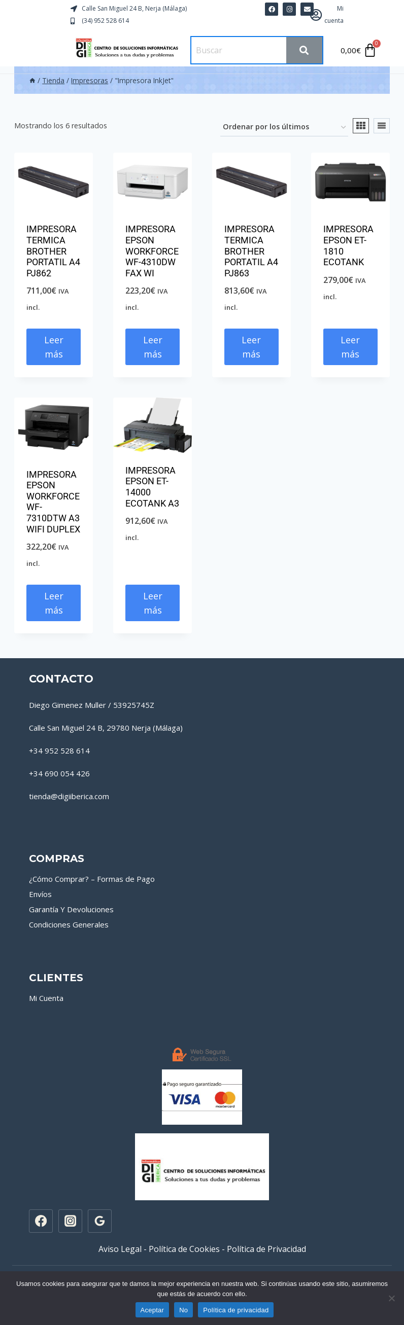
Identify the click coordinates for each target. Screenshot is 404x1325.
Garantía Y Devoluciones (71, 909)
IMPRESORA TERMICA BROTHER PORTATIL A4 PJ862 (53, 251)
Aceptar (152, 1310)
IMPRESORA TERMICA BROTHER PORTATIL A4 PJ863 (251, 251)
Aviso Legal (120, 1249)
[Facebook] (40, 1221)
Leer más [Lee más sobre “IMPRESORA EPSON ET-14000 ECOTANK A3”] (152, 603)
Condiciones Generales (69, 924)
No (183, 1310)
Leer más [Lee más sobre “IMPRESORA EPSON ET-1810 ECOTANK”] (350, 347)
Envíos (40, 894)
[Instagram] (70, 1221)
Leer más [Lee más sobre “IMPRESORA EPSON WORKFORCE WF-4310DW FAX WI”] (152, 347)
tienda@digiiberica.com (69, 796)
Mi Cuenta (46, 998)
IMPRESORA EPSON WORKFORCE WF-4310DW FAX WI (152, 251)
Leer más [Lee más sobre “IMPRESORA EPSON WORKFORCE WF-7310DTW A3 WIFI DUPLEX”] (53, 603)
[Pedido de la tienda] (284, 127)
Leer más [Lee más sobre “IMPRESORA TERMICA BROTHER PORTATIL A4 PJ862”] (53, 347)
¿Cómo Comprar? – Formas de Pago (92, 879)
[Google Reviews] (99, 1221)
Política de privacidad (235, 1310)
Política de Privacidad (266, 1249)
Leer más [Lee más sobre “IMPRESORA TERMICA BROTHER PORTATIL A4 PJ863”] (251, 347)
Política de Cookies (184, 1249)
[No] (391, 1298)
